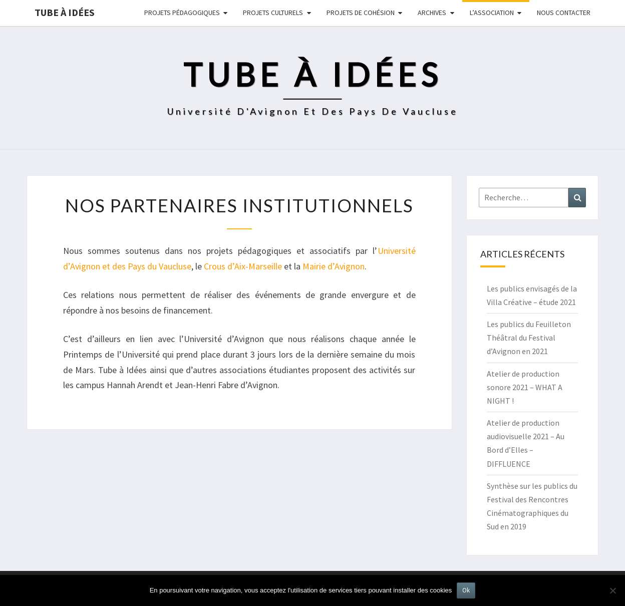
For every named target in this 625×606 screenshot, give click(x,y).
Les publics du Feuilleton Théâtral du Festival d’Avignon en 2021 (529, 337)
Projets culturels (273, 12)
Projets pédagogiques (182, 12)
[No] (612, 590)
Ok (466, 590)
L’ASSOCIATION (492, 12)
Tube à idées (65, 12)
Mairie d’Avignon (333, 266)
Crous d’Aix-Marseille (243, 266)
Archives (432, 12)
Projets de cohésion (361, 12)
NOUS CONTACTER (563, 12)
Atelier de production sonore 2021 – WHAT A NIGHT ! (524, 387)
